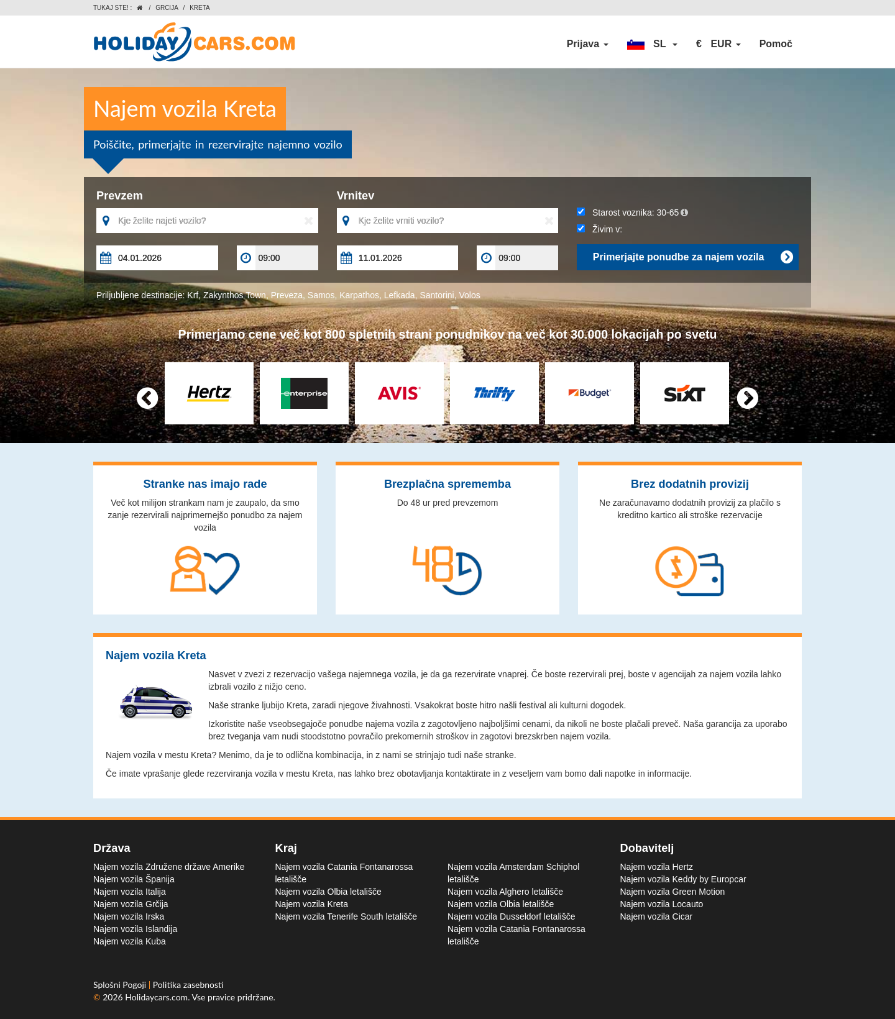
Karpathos (359, 295)
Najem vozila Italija (129, 892)
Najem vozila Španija (134, 879)
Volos (469, 295)
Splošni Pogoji (121, 984)
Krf (192, 295)
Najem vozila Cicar (656, 916)
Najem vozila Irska (128, 916)
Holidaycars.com (156, 997)
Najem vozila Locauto (662, 904)
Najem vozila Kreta (312, 904)
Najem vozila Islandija (135, 929)
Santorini (437, 295)
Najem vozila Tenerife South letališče (346, 916)
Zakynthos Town (234, 295)
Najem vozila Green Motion (672, 892)
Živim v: (599, 229)
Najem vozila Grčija (130, 904)
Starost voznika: (632, 212)
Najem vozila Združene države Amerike (169, 867)
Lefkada (399, 295)
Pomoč (776, 44)
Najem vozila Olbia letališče (328, 892)
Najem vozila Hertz (656, 867)
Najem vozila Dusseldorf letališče (511, 916)
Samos (321, 295)
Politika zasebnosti (188, 984)
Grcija (166, 7)
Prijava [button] (587, 44)
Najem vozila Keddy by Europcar (683, 879)
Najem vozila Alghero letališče (505, 892)
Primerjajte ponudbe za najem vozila (692, 257)
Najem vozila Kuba (129, 941)
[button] (652, 44)
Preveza (287, 295)
